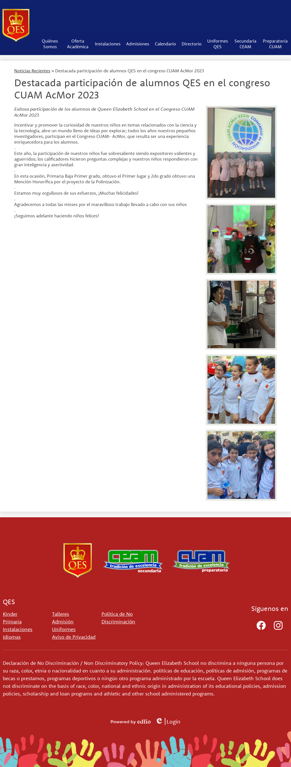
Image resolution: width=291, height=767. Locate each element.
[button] (50, 43)
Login (167, 721)
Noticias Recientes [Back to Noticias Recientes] (32, 70)
